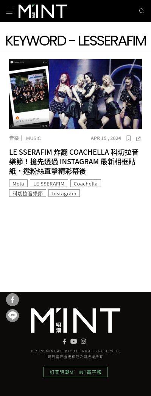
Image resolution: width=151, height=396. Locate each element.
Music (33, 137)
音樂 (14, 137)
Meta (18, 183)
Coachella (86, 183)
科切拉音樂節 (27, 193)
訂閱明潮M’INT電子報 (75, 372)
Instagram (64, 193)
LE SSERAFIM (49, 183)
